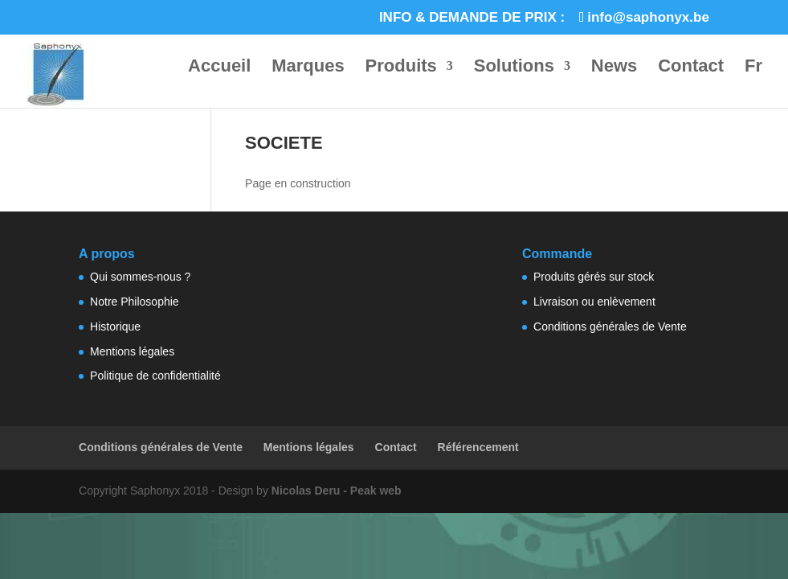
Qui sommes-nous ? (140, 276)
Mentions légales (132, 351)
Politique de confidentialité (155, 375)
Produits (401, 68)
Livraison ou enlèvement (594, 301)
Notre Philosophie (134, 301)
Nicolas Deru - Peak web (337, 490)
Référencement (478, 447)
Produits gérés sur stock (593, 276)
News (614, 68)
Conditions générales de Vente (610, 326)
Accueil (219, 68)
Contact (691, 68)
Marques (308, 68)
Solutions (514, 68)
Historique (115, 326)
